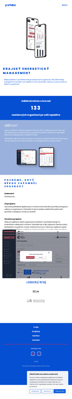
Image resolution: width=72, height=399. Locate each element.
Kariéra (35, 350)
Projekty (36, 345)
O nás (36, 341)
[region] (47, 383)
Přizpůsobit (35, 391)
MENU (65, 5)
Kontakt (36, 354)
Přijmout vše (60, 391)
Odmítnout (47, 391)
